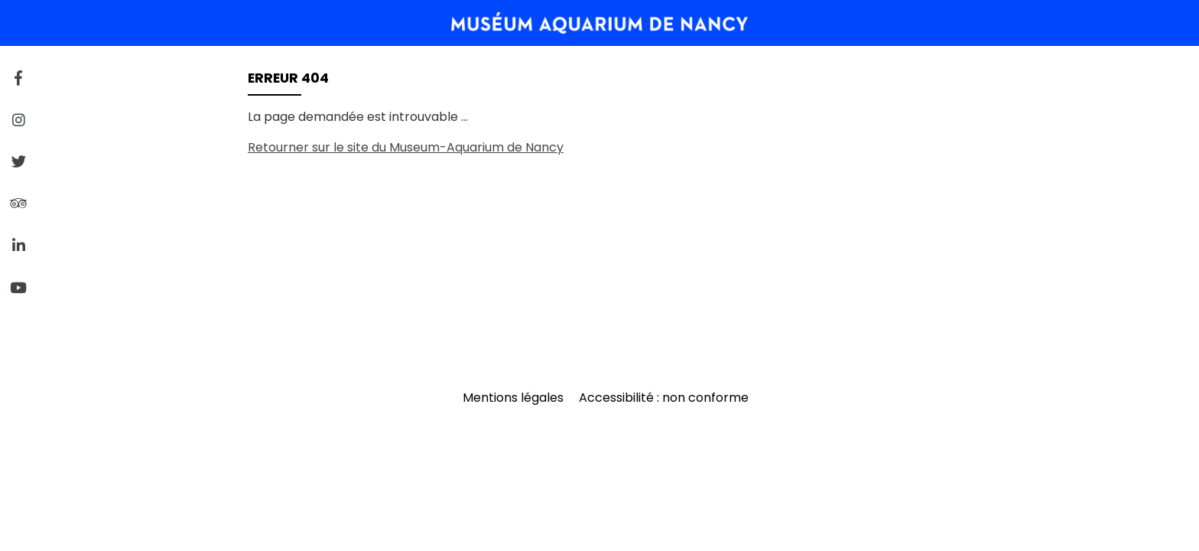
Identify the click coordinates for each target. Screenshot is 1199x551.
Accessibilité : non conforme (664, 397)
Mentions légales (513, 397)
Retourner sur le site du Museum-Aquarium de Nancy (406, 147)
